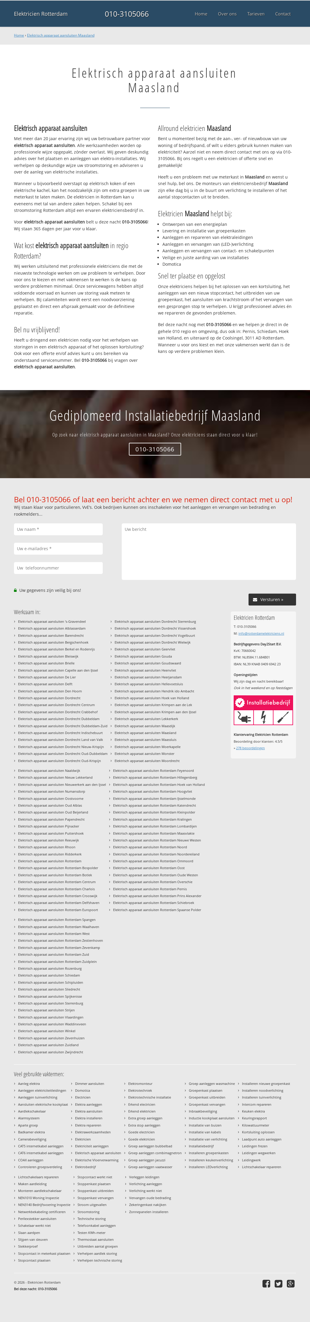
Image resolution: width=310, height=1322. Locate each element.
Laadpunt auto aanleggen (261, 1139)
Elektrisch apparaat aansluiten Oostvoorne (50, 798)
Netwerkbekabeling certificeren (42, 1212)
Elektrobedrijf (85, 1167)
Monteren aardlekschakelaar (39, 1190)
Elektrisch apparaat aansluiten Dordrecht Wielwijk (153, 642)
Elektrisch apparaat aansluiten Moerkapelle (148, 746)
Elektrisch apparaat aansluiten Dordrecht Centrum (56, 705)
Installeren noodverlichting (262, 1090)
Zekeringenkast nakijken (147, 1204)
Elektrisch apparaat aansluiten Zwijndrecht (50, 1052)
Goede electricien (141, 1132)
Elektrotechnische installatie (149, 1097)
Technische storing (92, 1218)
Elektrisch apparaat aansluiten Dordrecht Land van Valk (60, 739)
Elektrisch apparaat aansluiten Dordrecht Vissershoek (155, 628)
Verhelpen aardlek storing (97, 1253)
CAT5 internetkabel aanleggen (41, 1146)
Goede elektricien (141, 1139)
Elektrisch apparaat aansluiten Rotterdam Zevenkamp (59, 947)
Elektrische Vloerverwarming (96, 1160)
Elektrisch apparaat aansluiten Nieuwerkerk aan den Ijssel (62, 784)
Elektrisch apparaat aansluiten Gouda (143, 656)
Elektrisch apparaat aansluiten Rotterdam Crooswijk (57, 896)
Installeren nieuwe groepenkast (266, 1083)
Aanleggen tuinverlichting (37, 1097)
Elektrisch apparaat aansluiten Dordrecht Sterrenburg (155, 621)
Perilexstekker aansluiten (37, 1218)
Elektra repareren (88, 1125)
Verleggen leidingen (144, 1177)
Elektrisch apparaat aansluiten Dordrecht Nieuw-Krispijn (61, 746)
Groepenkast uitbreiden (207, 1097)
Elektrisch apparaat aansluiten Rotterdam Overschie (152, 882)
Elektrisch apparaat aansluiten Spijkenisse (50, 996)
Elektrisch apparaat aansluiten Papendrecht (51, 819)
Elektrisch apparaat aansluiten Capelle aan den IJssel (58, 670)
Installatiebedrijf (201, 1146)
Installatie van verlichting (208, 1139)
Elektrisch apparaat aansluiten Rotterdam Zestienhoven (60, 940)
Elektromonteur (140, 1083)
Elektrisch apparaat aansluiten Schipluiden (50, 982)
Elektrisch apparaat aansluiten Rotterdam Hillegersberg (155, 777)
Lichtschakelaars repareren (38, 1177)
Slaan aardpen (29, 1232)
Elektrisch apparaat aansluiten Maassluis (145, 739)
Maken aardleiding (32, 1184)
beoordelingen (250, 748)
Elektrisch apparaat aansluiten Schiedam (49, 975)
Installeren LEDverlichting (208, 1167)
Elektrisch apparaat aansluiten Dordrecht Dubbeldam (58, 718)
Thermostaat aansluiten (96, 1239)
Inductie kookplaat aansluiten (212, 1118)
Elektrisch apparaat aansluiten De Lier (47, 677)
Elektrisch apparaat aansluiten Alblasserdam (52, 628)
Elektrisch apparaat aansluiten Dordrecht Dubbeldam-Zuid (62, 726)
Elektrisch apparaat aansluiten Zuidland (48, 1045)
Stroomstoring (88, 1212)
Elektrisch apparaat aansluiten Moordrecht (147, 760)
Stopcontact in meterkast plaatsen (44, 1253)
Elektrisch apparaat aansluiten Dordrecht (49, 698)
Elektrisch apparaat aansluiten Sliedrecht (49, 989)
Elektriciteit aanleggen (92, 1146)
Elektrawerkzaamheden (93, 1132)
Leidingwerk (251, 1160)
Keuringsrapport (254, 1118)
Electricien (83, 1097)
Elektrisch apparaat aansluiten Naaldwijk (49, 770)
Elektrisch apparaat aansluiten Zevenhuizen (51, 1038)
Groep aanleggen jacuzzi (146, 1160)
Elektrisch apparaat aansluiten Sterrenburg (50, 1003)
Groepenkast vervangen (207, 1104)
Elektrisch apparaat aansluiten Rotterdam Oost (149, 868)
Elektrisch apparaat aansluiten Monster (144, 753)
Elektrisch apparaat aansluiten (98, 1153)
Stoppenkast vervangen (96, 1198)
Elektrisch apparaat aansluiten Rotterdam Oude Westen (155, 875)
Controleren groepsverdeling (40, 1167)
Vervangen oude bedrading (150, 1198)
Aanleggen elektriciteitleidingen (42, 1090)
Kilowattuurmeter (255, 1125)
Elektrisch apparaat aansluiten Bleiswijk (48, 656)
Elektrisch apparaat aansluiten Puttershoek (51, 833)
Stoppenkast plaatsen (94, 1184)
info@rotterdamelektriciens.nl (261, 633)
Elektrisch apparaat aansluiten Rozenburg (50, 968)
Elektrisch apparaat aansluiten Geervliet (145, 649)
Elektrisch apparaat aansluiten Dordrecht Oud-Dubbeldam (62, 753)
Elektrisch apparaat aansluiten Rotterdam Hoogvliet (152, 791)
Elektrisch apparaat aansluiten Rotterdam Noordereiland (156, 854)
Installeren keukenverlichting (211, 1160)
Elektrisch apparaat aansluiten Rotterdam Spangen (57, 919)
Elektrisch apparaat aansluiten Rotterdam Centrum (57, 882)
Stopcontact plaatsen (34, 1260)
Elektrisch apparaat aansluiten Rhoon (46, 847)
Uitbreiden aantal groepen (98, 1246)
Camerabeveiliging (32, 1139)
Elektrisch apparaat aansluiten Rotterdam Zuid (53, 954)
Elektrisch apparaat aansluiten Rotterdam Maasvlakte (153, 833)
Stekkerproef (28, 1246)
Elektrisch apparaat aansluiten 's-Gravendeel (52, 621)
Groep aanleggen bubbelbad (150, 1146)
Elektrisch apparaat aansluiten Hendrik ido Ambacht (154, 691)
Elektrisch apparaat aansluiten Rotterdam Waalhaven (58, 926)
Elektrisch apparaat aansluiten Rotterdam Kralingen (152, 819)
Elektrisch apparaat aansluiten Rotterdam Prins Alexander (157, 896)
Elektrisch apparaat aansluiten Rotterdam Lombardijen (155, 826)
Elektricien (83, 1139)
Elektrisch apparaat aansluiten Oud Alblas (50, 805)
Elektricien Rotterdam (41, 13)
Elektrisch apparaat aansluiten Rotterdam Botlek (55, 875)
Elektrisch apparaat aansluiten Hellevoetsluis (149, 684)
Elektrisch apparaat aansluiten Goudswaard (148, 663)
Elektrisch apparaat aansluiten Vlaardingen (50, 1017)
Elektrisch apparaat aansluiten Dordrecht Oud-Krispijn (59, 760)
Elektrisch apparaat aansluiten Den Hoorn (50, 691)
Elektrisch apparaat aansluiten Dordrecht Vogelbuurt (155, 635)
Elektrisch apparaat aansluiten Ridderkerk (50, 854)
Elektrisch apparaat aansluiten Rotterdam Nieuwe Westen (157, 840)
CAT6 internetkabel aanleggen (41, 1153)
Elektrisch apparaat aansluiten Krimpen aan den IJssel (155, 712)
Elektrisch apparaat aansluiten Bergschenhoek (53, 642)
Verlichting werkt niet (145, 1190)
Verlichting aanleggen (145, 1184)
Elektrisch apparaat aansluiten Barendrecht (51, 635)
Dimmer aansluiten (89, 1083)
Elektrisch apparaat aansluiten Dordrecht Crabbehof (58, 712)
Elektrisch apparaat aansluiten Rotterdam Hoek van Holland (159, 784)
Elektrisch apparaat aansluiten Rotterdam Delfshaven (58, 902)
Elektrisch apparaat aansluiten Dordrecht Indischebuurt (60, 732)
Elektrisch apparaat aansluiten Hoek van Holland (152, 698)
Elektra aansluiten (88, 1111)
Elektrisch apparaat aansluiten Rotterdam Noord (150, 847)
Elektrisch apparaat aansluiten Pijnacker (48, 826)
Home (19, 35)
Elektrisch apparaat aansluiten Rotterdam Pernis (150, 889)
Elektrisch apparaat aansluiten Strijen (46, 1010)
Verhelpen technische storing (100, 1260)
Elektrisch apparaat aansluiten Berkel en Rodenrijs (56, 649)
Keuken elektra (253, 1111)
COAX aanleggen (30, 1160)
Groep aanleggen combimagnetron (155, 1153)
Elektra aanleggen (88, 1104)
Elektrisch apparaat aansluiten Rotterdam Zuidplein (57, 961)
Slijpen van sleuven (33, 1239)
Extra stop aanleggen (144, 1125)
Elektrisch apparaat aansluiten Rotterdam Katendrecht (154, 805)
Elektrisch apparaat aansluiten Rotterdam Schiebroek (153, 902)
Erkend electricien (141, 1104)
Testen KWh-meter (91, 1232)
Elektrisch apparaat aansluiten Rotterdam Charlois (56, 889)
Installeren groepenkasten (209, 1153)
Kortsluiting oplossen (258, 1132)
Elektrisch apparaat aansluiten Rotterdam (49, 861)
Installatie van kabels (205, 1132)
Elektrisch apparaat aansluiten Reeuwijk (48, 840)
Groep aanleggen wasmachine (212, 1083)
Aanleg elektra (29, 1083)
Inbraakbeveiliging (203, 1111)
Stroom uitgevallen (92, 1204)
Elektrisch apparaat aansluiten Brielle (46, 663)
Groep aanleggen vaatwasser (150, 1167)
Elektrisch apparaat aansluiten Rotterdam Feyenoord (153, 770)
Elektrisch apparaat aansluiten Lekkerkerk (146, 718)
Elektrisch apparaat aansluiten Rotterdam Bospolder (58, 868)
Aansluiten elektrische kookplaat (43, 1104)
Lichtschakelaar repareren (261, 1167)
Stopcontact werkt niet (95, 1177)
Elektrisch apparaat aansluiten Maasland (60, 35)
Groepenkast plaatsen (205, 1090)
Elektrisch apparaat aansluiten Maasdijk (145, 726)
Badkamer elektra (31, 1132)
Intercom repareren (256, 1104)
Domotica (82, 1090)
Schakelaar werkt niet (34, 1225)
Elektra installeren (88, 1118)
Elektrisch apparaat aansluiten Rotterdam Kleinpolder (154, 812)
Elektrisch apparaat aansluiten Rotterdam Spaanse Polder (157, 910)
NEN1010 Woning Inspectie (38, 1198)
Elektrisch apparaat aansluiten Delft (45, 684)
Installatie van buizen (205, 1125)
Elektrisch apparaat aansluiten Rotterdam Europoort (58, 910)
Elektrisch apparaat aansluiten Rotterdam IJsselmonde (154, 798)
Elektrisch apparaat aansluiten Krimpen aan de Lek (153, 705)
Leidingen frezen (255, 1146)
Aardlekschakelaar (32, 1111)
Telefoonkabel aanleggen (97, 1225)
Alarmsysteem (28, 1118)
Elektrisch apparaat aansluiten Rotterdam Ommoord (153, 861)
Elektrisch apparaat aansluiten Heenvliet (145, 670)
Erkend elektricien (142, 1111)
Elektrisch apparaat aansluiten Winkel (46, 1031)
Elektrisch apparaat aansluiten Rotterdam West (54, 933)
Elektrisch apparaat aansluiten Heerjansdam (148, 677)
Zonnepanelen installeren (148, 1212)
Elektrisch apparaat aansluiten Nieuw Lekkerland (55, 777)
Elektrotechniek (140, 1090)
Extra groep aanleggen (145, 1118)
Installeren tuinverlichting (261, 1097)
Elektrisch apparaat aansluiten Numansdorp (51, 791)
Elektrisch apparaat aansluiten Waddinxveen (52, 1024)
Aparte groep (28, 1125)
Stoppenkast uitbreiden (96, 1190)
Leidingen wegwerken (259, 1153)
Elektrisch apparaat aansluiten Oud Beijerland (53, 812)
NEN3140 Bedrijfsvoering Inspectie (44, 1204)
